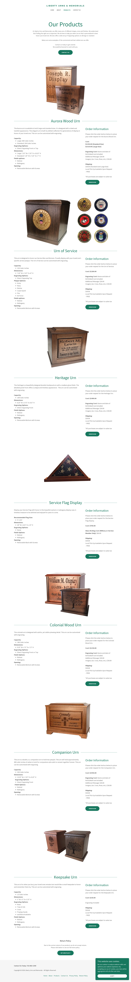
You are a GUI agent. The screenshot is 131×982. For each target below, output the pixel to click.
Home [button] (45, 976)
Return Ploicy (65, 953)
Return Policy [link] (83, 976)
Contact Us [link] (77, 10)
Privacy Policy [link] (73, 976)
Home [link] (52, 10)
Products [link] (67, 10)
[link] (65, 6)
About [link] (59, 10)
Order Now (92, 182)
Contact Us (65, 52)
